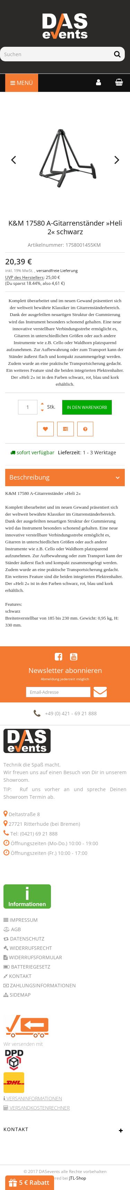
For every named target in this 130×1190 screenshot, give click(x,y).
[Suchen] (55, 54)
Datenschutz (26, 938)
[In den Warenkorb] (87, 407)
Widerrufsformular (35, 957)
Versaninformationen (33, 1098)
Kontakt (20, 976)
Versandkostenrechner (39, 1107)
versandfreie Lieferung (57, 270)
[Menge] (27, 407)
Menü (21, 83)
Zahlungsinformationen (42, 985)
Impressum (23, 920)
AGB (15, 929)
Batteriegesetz (30, 966)
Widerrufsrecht (30, 948)
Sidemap (19, 994)
